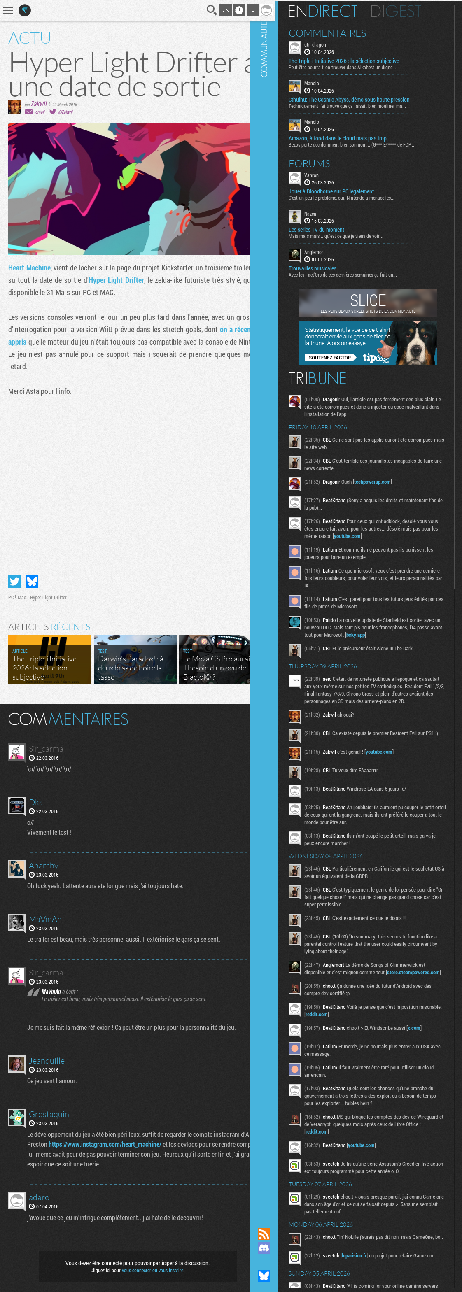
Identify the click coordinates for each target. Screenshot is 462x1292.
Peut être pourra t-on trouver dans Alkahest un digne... (357, 66)
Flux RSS (279, 1234)
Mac (22, 591)
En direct (337, 10)
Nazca (325, 212)
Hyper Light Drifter (131, 280)
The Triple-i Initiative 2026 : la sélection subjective (358, 60)
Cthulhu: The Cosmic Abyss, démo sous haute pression (364, 98)
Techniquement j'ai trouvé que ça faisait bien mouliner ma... (362, 105)
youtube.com (388, 535)
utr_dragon (330, 43)
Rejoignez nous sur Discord (279, 1248)
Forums (324, 162)
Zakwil (39, 103)
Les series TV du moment (331, 229)
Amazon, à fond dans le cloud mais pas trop (352, 137)
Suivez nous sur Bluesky (279, 1276)
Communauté (278, 606)
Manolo (326, 82)
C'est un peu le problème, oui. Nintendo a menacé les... (356, 196)
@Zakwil (65, 112)
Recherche (201, 10)
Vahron (326, 173)
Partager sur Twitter (14, 575)
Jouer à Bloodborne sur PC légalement (346, 190)
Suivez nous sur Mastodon (279, 1262)
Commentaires (342, 32)
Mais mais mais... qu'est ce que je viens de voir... (350, 235)
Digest (411, 10)
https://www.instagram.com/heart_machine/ (123, 1138)
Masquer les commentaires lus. (250, 712)
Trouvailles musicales (327, 267)
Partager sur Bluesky (32, 575)
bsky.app (404, 634)
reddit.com (355, 1030)
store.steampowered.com (346, 988)
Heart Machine (29, 267)
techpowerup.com (387, 480)
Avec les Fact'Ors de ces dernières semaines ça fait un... (357, 273)
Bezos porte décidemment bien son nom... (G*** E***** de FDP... (366, 143)
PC (11, 591)
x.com (428, 1044)
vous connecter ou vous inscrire (147, 1264)
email (39, 112)
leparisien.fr (369, 1274)
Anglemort (329, 251)
